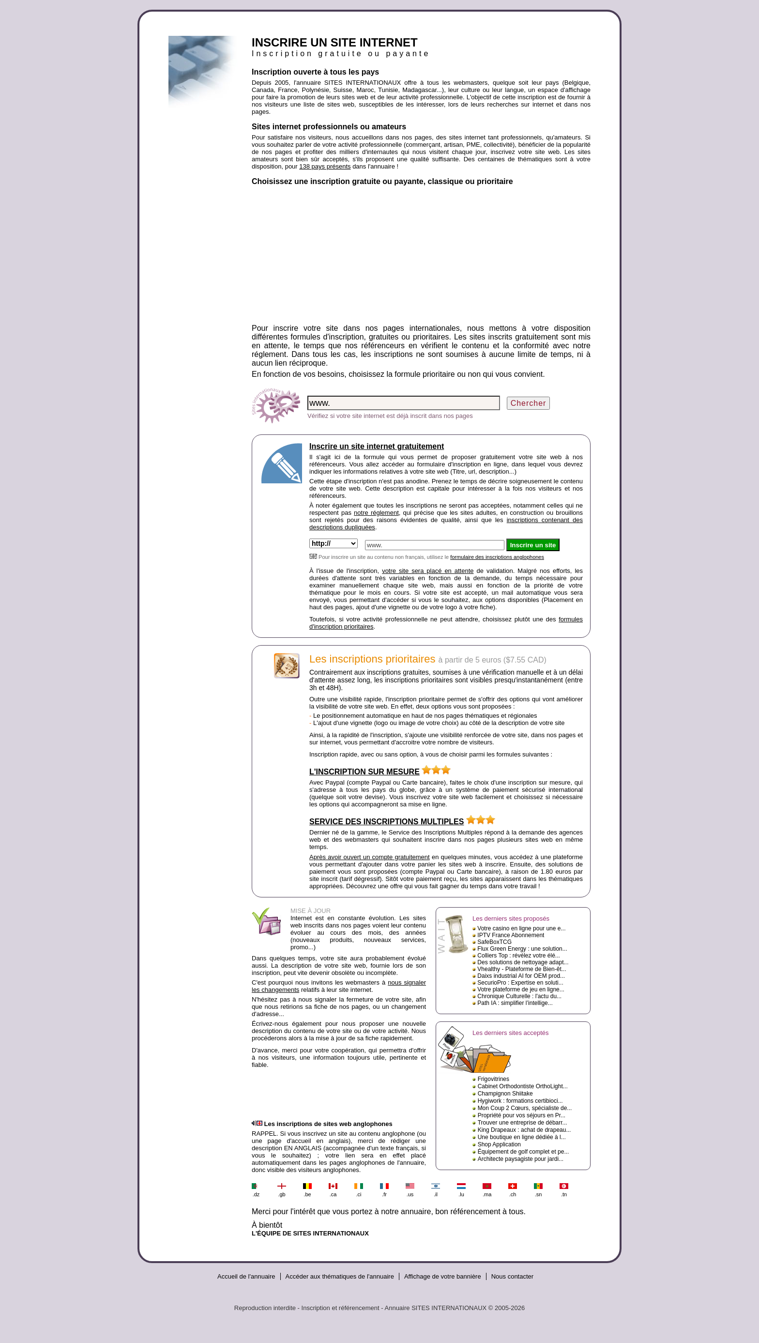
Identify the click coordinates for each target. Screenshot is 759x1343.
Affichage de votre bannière (442, 1276)
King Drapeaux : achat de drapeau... (524, 1130)
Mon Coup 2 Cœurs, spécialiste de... (525, 1108)
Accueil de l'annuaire (246, 1276)
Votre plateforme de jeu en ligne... (520, 989)
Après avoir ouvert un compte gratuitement (369, 857)
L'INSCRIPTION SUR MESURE (364, 772)
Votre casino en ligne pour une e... (521, 928)
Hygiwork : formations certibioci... (520, 1100)
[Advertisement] (421, 256)
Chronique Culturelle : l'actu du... (519, 996)
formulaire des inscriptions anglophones (497, 557)
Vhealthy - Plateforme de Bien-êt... (521, 969)
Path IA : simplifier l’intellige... (514, 1003)
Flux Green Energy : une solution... (522, 948)
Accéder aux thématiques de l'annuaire (340, 1276)
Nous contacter (512, 1276)
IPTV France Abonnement (510, 935)
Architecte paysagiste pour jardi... (520, 1159)
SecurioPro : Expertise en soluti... (520, 982)
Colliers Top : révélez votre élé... (518, 955)
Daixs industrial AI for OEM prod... (521, 976)
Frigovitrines (493, 1079)
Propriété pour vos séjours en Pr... (521, 1115)
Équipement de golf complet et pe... (523, 1151)
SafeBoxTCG (494, 942)
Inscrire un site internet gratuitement (376, 446)
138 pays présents (324, 166)
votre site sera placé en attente (427, 570)
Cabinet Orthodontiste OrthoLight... (523, 1086)
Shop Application (499, 1144)
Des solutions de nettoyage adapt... (522, 962)
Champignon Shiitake (505, 1093)
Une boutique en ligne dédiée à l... (522, 1137)
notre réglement (376, 512)
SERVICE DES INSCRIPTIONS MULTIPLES (386, 822)
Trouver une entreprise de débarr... (522, 1122)
